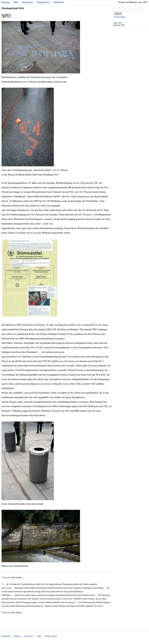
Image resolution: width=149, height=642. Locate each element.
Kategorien (27, 2)
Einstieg (6, 2)
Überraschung (119, 17)
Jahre (16, 2)
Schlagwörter (43, 2)
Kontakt (17, 636)
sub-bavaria (28, 636)
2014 (120, 23)
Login (39, 636)
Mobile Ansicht (51, 636)
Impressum (6, 636)
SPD (123, 25)
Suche (118, 13)
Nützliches (59, 2)
